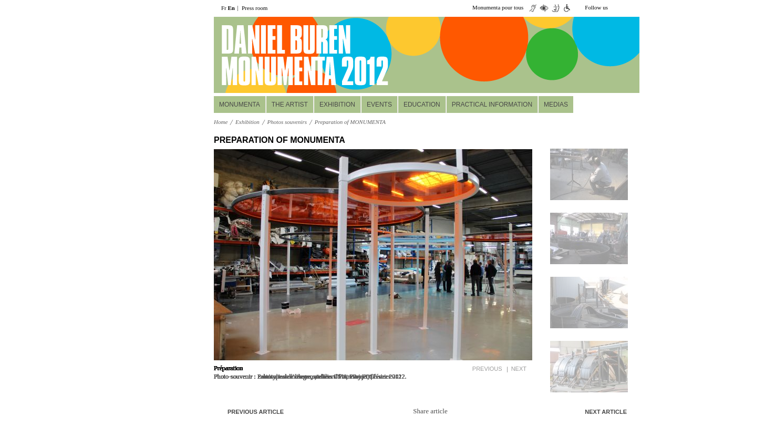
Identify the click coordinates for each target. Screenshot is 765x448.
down (589, 397)
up (589, 140)
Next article (606, 412)
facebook (633, 8)
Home (221, 122)
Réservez (575, 79)
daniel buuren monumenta (286, 55)
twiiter (617, 8)
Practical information (492, 104)
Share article (430, 411)
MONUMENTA (239, 104)
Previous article (256, 412)
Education (422, 104)
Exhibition (337, 104)
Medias (556, 104)
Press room (254, 8)
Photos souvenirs (287, 122)
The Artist (290, 104)
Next (518, 369)
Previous (487, 369)
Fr (223, 8)
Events (379, 104)
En (231, 8)
